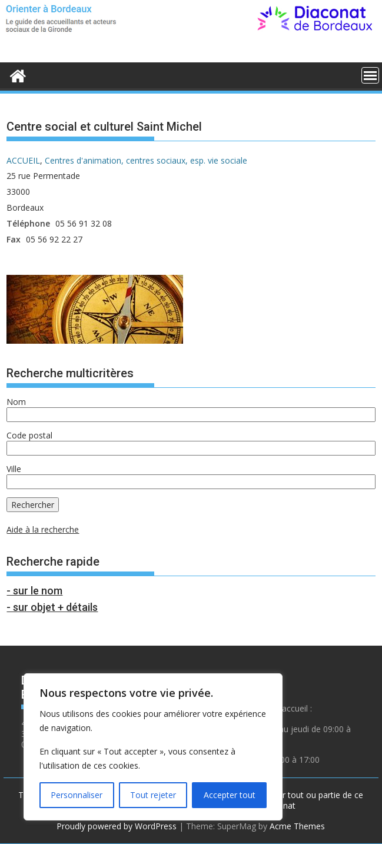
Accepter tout (229, 794)
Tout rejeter (153, 794)
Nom (16, 401)
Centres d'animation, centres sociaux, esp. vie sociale (146, 160)
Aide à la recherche (42, 529)
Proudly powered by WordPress (117, 826)
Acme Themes (297, 826)
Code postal (29, 435)
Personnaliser (76, 794)
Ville (13, 468)
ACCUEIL (23, 160)
